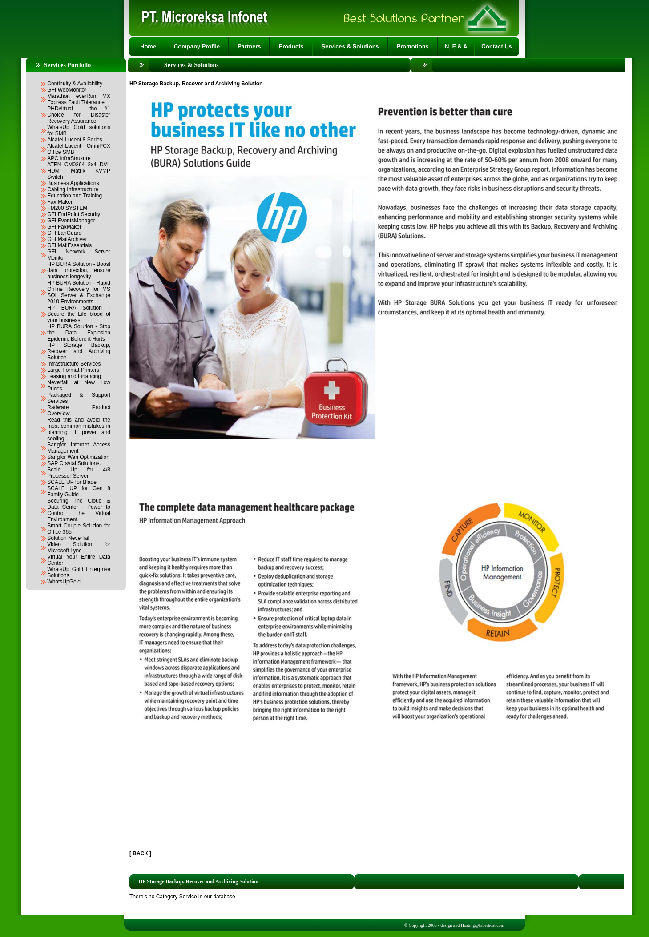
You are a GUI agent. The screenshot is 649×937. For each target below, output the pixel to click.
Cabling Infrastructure (72, 189)
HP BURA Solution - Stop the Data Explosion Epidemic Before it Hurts (78, 332)
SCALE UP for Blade (72, 482)
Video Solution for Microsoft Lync (78, 547)
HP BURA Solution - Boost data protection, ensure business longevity (78, 270)
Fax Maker (60, 202)
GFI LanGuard (64, 233)
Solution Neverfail (68, 538)
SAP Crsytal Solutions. (74, 463)
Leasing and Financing (74, 376)
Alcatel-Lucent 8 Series (74, 140)
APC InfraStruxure (68, 158)
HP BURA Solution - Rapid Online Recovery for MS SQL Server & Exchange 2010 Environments (78, 292)
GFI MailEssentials (69, 245)
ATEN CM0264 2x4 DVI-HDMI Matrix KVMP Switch (78, 170)
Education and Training (74, 196)
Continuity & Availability (74, 83)
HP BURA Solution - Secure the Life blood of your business (78, 314)
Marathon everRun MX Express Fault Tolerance (78, 99)
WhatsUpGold (64, 582)
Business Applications (73, 183)
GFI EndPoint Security (73, 214)
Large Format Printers (73, 370)
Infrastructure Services (74, 364)
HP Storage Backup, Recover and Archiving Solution (78, 351)
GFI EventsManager (71, 220)
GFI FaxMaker (64, 227)
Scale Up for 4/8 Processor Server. (78, 472)
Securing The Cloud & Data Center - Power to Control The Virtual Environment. (78, 510)
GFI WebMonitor (66, 90)
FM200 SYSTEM (67, 208)
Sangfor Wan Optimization (78, 457)
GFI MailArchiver (67, 239)
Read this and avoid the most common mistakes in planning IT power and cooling (78, 429)
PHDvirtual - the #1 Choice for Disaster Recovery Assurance (78, 114)
